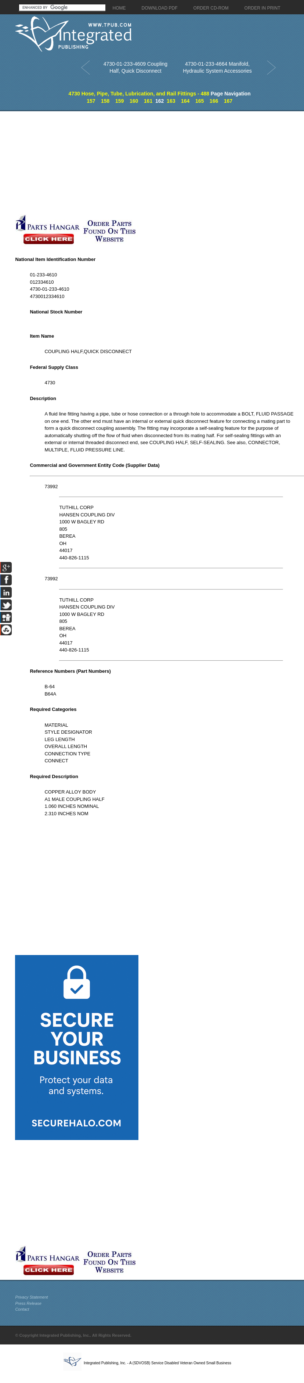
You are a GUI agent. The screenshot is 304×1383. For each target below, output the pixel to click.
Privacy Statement (31, 1297)
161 (148, 101)
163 (171, 101)
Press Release (28, 1303)
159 (119, 101)
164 (185, 101)
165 (199, 101)
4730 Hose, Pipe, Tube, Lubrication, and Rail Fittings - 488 (139, 94)
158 (105, 101)
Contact (22, 1309)
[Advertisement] (106, 162)
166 (214, 101)
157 (91, 101)
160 (134, 101)
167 (228, 101)
